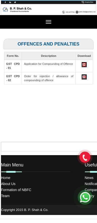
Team (5, 196)
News (89, 178)
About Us (8, 184)
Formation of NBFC (16, 190)
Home (5, 178)
